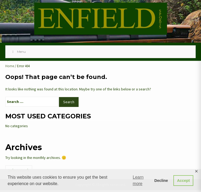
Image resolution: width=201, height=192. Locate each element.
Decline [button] (161, 180)
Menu (18, 52)
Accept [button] (183, 180)
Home (9, 66)
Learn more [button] (138, 180)
